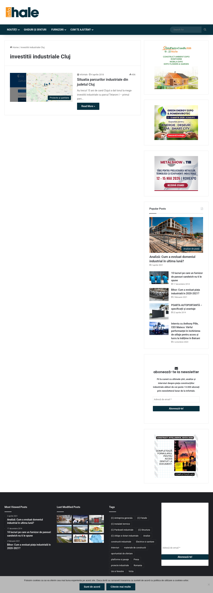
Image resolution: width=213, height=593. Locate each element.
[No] (208, 584)
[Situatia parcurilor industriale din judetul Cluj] (41, 87)
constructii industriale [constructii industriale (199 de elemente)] (121, 542)
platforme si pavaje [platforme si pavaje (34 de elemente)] (120, 559)
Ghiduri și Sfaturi (35, 29)
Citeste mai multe (121, 586)
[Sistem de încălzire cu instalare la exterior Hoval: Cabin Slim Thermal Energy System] (96, 519)
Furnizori (57, 29)
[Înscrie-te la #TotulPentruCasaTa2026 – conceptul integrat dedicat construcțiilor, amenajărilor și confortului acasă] (96, 529)
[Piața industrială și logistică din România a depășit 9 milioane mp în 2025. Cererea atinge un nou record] (96, 538)
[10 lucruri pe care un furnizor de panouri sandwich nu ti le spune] (159, 277)
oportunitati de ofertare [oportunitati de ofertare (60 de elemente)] (122, 553)
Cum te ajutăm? (80, 29)
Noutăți (12, 29)
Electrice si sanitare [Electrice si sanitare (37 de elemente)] (145, 542)
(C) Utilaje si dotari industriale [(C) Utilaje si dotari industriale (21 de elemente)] (124, 536)
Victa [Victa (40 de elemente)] (131, 571)
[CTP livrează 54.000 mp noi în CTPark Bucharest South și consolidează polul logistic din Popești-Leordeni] (64, 538)
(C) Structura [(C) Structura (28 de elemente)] (144, 530)
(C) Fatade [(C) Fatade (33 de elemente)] (142, 518)
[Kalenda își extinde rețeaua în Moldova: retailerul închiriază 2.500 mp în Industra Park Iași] (64, 529)
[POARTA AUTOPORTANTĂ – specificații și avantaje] (159, 311)
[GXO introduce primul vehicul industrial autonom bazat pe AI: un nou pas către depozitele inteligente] (64, 519)
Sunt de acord (92, 586)
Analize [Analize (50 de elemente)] (146, 536)
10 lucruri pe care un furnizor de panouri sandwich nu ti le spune (187, 277)
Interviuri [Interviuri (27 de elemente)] (115, 547)
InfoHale (84, 74)
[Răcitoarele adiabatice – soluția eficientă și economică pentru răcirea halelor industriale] (80, 538)
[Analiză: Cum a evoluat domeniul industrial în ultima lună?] (176, 235)
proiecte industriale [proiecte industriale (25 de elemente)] (120, 565)
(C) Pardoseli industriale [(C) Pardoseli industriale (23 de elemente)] (122, 530)
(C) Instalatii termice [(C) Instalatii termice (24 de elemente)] (120, 524)
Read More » (88, 106)
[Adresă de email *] (176, 399)
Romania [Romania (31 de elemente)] (138, 565)
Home (14, 47)
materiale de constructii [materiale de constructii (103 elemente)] (135, 547)
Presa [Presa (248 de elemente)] (136, 559)
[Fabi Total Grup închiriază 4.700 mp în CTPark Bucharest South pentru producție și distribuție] (80, 529)
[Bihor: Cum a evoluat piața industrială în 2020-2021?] (159, 294)
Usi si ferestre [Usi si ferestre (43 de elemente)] (117, 571)
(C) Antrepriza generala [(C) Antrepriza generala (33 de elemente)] (121, 518)
